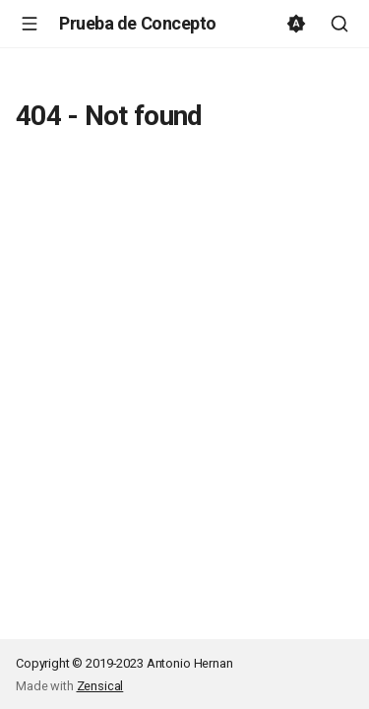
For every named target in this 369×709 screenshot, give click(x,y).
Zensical (100, 685)
